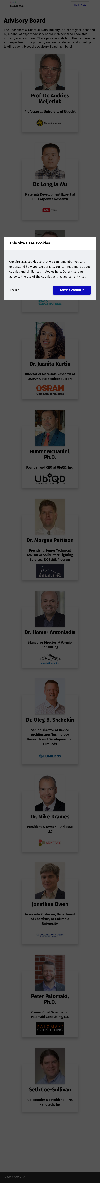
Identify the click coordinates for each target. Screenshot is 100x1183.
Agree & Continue (72, 290)
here (58, 271)
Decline (14, 290)
